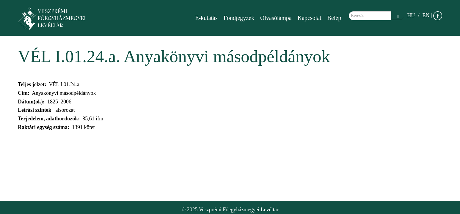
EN (425, 15)
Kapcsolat (309, 18)
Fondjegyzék (239, 18)
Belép (334, 18)
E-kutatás (206, 18)
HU (411, 15)
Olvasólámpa (276, 18)
